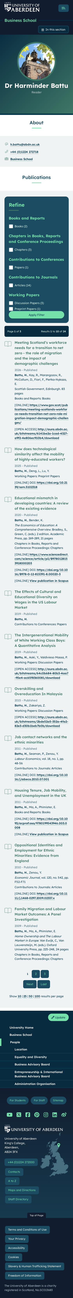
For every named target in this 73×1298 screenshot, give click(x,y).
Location (21, 1049)
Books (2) (21, 226)
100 (37, 996)
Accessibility (16, 1248)
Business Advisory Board (32, 1064)
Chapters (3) (23, 249)
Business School (20, 20)
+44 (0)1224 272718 (24, 152)
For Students (18, 1100)
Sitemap (58, 1100)
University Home (21, 1027)
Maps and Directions (22, 1190)
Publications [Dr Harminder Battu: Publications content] (36, 177)
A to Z (12, 1181)
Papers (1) (21, 267)
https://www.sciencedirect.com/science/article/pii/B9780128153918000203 (41, 559)
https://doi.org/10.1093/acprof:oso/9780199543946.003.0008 (41, 823)
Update (58, 1017)
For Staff (39, 1100)
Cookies (13, 1257)
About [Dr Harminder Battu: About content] (36, 122)
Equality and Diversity (31, 1057)
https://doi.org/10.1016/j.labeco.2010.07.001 (41, 777)
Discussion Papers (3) (29, 303)
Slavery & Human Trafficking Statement (34, 1266)
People (15, 1042)
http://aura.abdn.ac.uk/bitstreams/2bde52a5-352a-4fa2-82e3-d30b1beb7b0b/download (41, 721)
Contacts (14, 1172)
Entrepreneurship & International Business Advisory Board (39, 1074)
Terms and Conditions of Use (27, 1229)
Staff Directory (18, 1199)
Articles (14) (23, 285)
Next (31, 984)
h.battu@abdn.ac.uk (25, 144)
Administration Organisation (35, 1084)
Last (45, 984)
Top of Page (36, 1215)
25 (25, 996)
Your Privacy (16, 1239)
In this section (55, 29)
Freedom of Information (24, 1275)
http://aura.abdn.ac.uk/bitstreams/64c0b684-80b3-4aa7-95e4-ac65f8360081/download (41, 673)
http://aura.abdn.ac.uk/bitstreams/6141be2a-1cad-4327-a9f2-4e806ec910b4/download (41, 433)
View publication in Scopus (49, 581)
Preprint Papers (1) (27, 309)
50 (31, 996)
